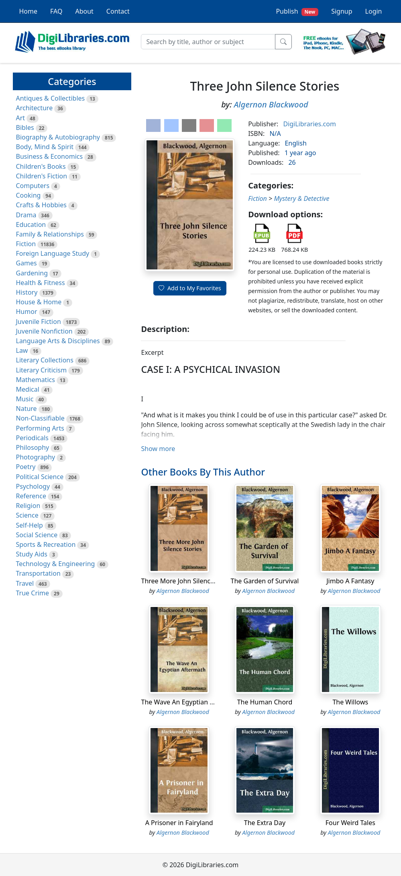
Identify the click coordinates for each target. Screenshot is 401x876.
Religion (28, 505)
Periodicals (32, 437)
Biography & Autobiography (58, 137)
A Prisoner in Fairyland (179, 822)
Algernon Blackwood (271, 104)
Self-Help (29, 525)
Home (28, 11)
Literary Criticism (41, 370)
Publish (297, 11)
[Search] (208, 41)
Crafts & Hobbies (41, 204)
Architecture (34, 107)
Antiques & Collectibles (50, 98)
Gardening (32, 273)
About (84, 11)
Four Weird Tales (350, 822)
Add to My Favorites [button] (190, 288)
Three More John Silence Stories (188, 581)
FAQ (56, 11)
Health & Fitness (40, 282)
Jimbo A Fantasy (350, 581)
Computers (33, 185)
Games (26, 263)
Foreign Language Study (53, 253)
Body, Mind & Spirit (45, 146)
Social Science (37, 534)
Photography (35, 457)
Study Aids (31, 554)
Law (22, 350)
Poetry (26, 466)
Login (373, 11)
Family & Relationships (50, 234)
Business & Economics (49, 156)
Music (25, 399)
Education (31, 224)
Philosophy (32, 447)
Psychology (33, 486)
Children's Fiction (41, 176)
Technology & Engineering (55, 563)
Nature (26, 408)
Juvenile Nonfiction (44, 331)
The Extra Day (264, 822)
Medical (27, 389)
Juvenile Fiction (38, 321)
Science (27, 515)
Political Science (40, 476)
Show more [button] (158, 448)
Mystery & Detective (301, 198)
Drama (26, 214)
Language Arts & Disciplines (58, 340)
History (27, 292)
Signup (341, 11)
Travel (25, 583)
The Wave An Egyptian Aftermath (190, 702)
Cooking (28, 195)
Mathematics (35, 379)
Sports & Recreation (46, 544)
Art (20, 117)
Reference (31, 496)
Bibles (25, 127)
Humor (26, 311)
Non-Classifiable (40, 418)
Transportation (38, 573)
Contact (118, 11)
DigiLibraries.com (309, 123)
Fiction (26, 243)
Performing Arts (40, 428)
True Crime (32, 593)
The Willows (350, 702)
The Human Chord (265, 702)
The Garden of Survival (265, 581)
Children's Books (41, 166)
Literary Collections (44, 360)
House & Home (39, 301)
